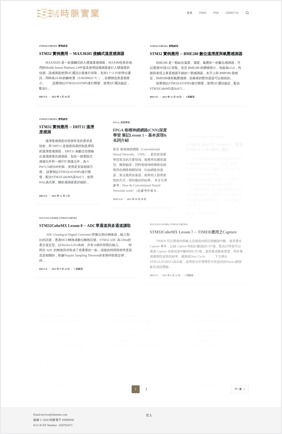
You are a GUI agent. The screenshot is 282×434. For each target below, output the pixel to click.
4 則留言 (190, 98)
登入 (149, 415)
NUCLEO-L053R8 (48, 231)
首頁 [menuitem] (189, 13)
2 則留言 (78, 282)
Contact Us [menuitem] (231, 13)
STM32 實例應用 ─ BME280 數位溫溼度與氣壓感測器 (196, 55)
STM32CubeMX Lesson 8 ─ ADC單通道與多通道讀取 (85, 239)
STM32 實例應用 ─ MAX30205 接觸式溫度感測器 (81, 54)
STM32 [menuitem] (202, 13)
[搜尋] (247, 12)
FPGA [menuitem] (216, 13)
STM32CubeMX (48, 46)
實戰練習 (63, 46)
